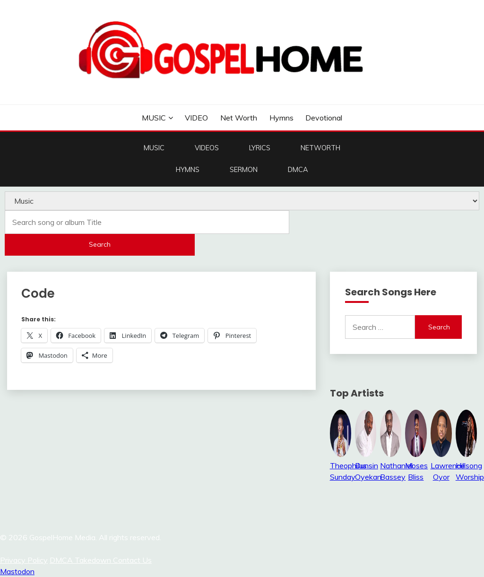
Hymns (281, 117)
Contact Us (132, 560)
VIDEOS (207, 148)
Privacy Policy (24, 560)
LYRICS (259, 148)
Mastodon (17, 571)
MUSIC (154, 117)
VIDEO (196, 117)
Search (100, 244)
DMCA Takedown (81, 560)
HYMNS (187, 169)
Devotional (323, 117)
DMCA (298, 169)
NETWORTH (320, 148)
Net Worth (238, 117)
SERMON (244, 169)
